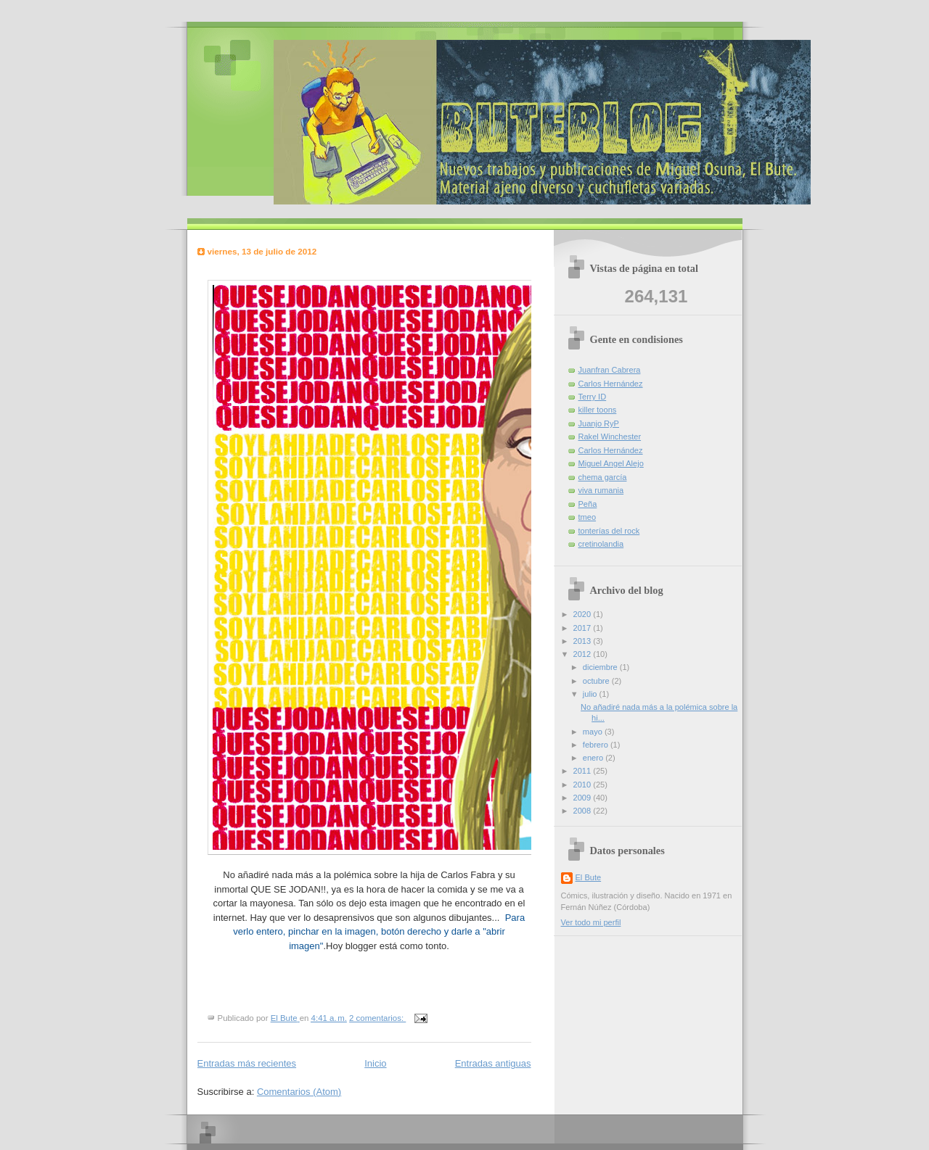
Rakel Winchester (610, 436)
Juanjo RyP (599, 423)
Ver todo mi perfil (591, 922)
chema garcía (602, 477)
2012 (583, 654)
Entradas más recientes (247, 1063)
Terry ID (592, 396)
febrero (596, 744)
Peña (587, 504)
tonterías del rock (609, 530)
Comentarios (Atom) (299, 1091)
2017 (583, 628)
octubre (597, 681)
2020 (583, 614)
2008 (583, 810)
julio (591, 694)
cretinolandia (601, 543)
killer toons (597, 409)
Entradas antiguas (493, 1063)
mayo (594, 731)
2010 (583, 784)
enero (594, 757)
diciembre (601, 667)
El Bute (589, 877)
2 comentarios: (377, 1018)
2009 (583, 797)
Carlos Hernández (610, 383)
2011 (583, 770)
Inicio (375, 1063)
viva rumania (601, 490)
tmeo (587, 517)
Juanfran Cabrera (609, 369)
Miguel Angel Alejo (611, 463)
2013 (583, 641)
